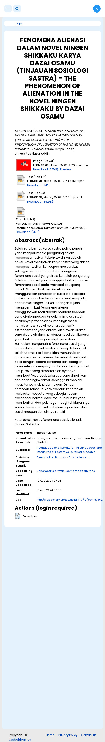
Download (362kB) (40, 201)
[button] (17, 8)
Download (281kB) (45, 169)
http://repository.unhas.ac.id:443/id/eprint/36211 (70, 500)
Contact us (88, 735)
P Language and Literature (55, 447)
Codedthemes (20, 739)
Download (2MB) (27, 232)
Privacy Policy (67, 735)
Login (18, 23)
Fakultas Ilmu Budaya (51, 457)
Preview (65, 169)
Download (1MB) (38, 185)
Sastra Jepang (79, 457)
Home (50, 735)
